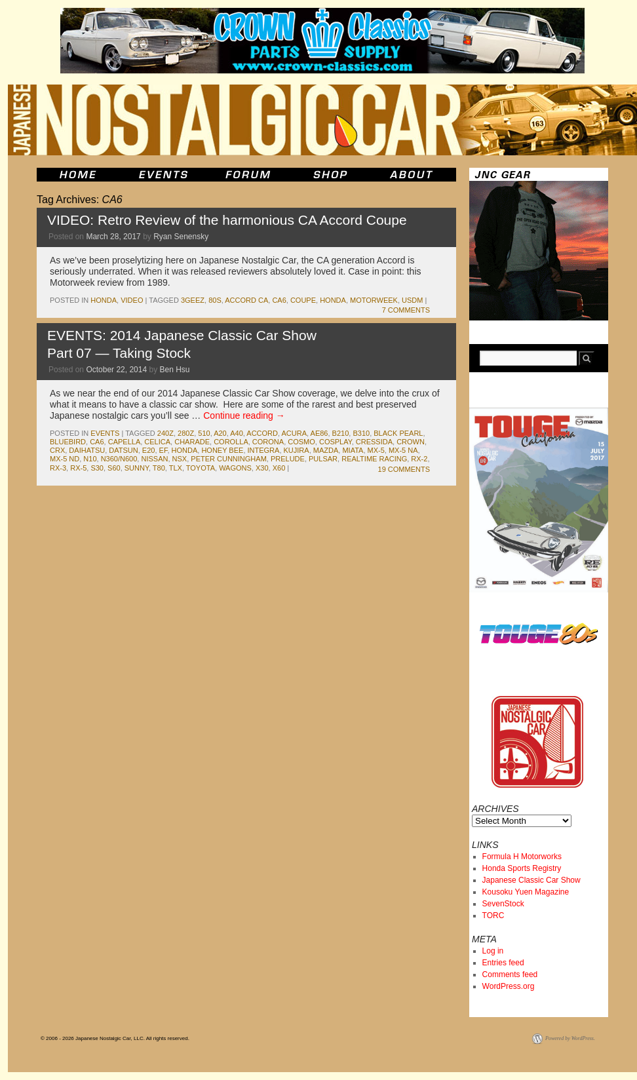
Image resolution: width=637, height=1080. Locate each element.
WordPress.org (508, 986)
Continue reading (244, 415)
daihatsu (87, 450)
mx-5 (376, 450)
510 (204, 433)
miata (352, 450)
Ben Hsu (175, 369)
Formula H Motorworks (522, 856)
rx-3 (58, 468)
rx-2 (419, 459)
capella (124, 442)
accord (262, 433)
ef (163, 450)
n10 (89, 459)
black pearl (398, 433)
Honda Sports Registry (522, 868)
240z (165, 433)
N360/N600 (119, 459)
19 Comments (404, 469)
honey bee (222, 450)
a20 (220, 433)
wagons (235, 468)
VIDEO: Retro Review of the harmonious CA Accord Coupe (227, 219)
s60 (114, 468)
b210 (340, 433)
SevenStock (503, 903)
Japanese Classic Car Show (531, 880)
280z (186, 433)
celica (157, 442)
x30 (262, 468)
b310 (361, 433)
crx (57, 450)
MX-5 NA (403, 450)
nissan (154, 459)
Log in (493, 950)
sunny (137, 468)
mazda (326, 450)
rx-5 (78, 468)
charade (192, 442)
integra (264, 450)
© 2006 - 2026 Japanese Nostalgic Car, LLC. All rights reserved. (115, 1038)
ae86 (319, 433)
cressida (374, 442)
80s (215, 300)
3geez (192, 300)
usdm (412, 300)
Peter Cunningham (229, 459)
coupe (303, 300)
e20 (148, 450)
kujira (296, 450)
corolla (231, 442)
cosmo (301, 442)
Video (132, 300)
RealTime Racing (374, 459)
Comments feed (510, 974)
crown (410, 442)
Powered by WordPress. (570, 1038)
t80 (159, 468)
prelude (288, 459)
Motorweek (374, 300)
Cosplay (335, 442)
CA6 (279, 300)
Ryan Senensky (180, 236)
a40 (236, 433)
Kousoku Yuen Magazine (525, 892)
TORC (493, 915)
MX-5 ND (64, 459)
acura (294, 433)
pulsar (323, 459)
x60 (279, 468)
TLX (175, 468)
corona (268, 442)
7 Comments (406, 310)
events (104, 433)
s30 (97, 468)
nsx (179, 459)
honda (103, 300)
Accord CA (246, 300)
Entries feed (503, 962)
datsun (123, 450)
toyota (200, 468)
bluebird (68, 442)
